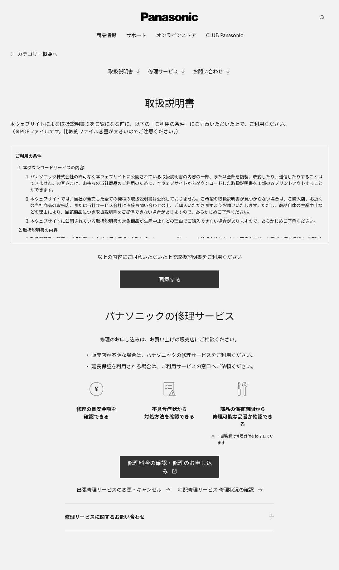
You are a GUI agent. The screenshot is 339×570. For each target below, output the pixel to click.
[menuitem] (106, 34)
